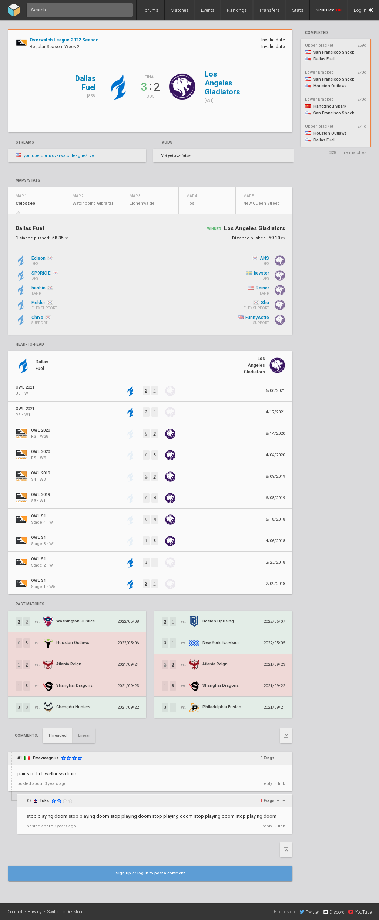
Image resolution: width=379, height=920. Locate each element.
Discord (334, 912)
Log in (363, 10)
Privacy (35, 912)
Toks (44, 800)
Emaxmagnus (45, 758)
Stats (297, 10)
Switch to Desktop (64, 912)
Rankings (237, 10)
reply (267, 784)
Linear (84, 735)
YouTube (360, 911)
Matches (180, 10)
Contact (15, 912)
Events (208, 10)
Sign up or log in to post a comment (150, 873)
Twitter (309, 911)
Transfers (269, 10)
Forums (150, 10)
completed (316, 33)
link (281, 784)
